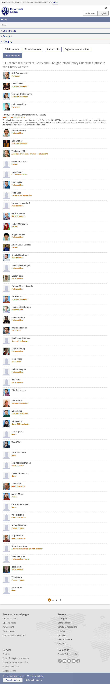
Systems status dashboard (14, 635)
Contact (6, 654)
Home (3, 25)
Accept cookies (13, 680)
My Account (8, 627)
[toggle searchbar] (106, 8)
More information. (35, 676)
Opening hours (9, 622)
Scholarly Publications (67, 627)
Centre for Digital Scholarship (16, 658)
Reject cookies (35, 680)
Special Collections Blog (68, 654)
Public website (12, 49)
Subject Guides (9, 670)
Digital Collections (65, 622)
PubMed (61, 631)
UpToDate (62, 635)
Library (55, 2)
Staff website (53, 49)
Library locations (10, 618)
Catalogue (62, 618)
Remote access (9, 631)
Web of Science (65, 639)
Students (18, 2)
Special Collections (11, 666)
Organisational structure (43, 2)
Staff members (28, 2)
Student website (33, 49)
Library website (12, 55)
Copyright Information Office (15, 662)
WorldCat (62, 643)
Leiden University (7, 2)
